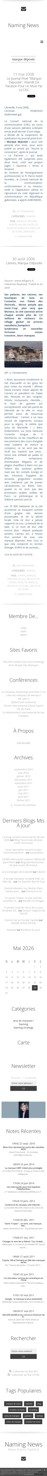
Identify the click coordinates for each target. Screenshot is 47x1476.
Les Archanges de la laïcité (17, 872)
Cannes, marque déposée (24, 263)
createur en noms (17, 1409)
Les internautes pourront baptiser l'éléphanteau (23, 1187)
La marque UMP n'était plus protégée (23, 1168)
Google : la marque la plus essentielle (23, 1298)
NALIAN (29, 1403)
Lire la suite (23, 742)
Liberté (41, 872)
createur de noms (17, 585)
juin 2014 (23, 772)
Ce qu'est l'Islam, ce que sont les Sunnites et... (22, 899)
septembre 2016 (23, 769)
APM (23, 628)
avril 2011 (23, 796)
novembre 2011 (23, 783)
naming (40, 1416)
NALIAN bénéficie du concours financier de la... (24, 1315)
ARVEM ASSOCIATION (23, 923)
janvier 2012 (23, 776)
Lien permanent (23, 211)
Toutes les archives (25, 805)
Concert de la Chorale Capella (21, 920)
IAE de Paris (23, 709)
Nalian (22, 224)
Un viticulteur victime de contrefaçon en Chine (23, 1279)
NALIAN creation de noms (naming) (23, 661)
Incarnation (36, 852)
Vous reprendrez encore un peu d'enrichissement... (23, 851)
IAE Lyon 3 (23, 698)
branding (33, 1409)
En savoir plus (29, 1474)
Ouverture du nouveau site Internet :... (23, 1204)
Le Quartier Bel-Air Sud (31, 881)
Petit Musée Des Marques (23, 665)
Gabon (13, 224)
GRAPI (23, 635)
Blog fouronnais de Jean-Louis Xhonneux (28, 841)
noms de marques (11, 1416)
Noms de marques (17, 228)
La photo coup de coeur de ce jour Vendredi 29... (22, 909)
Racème (11, 929)
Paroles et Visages (33, 901)
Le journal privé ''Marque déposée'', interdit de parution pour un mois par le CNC (24, 84)
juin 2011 (23, 790)
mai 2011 (23, 793)
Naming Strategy (23, 1027)
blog (21, 578)
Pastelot (32, 224)
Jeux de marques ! (23, 1020)
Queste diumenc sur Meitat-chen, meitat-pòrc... (23, 890)
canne (21, 575)
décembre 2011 (23, 779)
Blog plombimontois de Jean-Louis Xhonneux (27, 864)
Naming (30, 216)
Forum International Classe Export (23, 705)
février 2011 (23, 800)
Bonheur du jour (30, 929)
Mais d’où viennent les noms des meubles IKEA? (23, 1148)
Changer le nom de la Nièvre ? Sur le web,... (23, 1241)
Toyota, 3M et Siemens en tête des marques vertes (23, 1261)
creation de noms (33, 1421)
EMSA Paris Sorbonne (23, 702)
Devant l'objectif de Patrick (32, 912)
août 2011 (23, 786)
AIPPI (24, 631)
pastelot (28, 1416)
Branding (29, 231)
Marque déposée (27, 221)
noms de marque (27, 582)
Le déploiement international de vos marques (23, 714)
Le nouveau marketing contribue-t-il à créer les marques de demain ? (23, 693)
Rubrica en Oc (34, 891)
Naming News (23, 25)
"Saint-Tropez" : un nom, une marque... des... (23, 1224)
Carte (24, 1042)
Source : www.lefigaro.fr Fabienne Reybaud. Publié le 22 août (23, 284)
